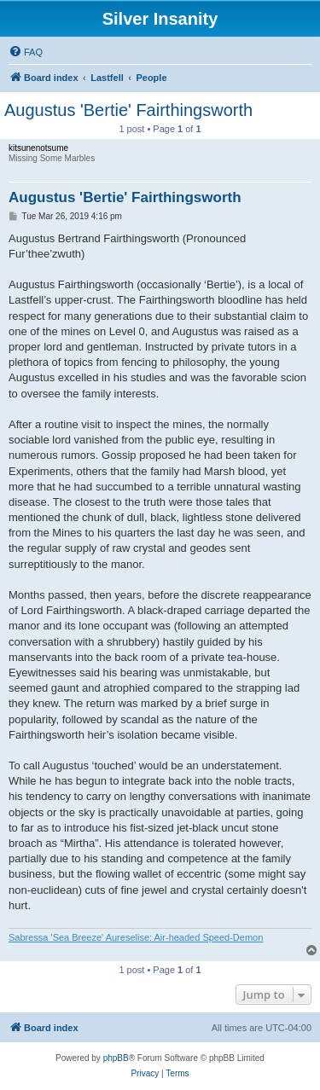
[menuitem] (26, 52)
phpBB (116, 1058)
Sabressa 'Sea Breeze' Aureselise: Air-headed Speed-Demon (136, 937)
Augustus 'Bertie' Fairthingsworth (128, 110)
